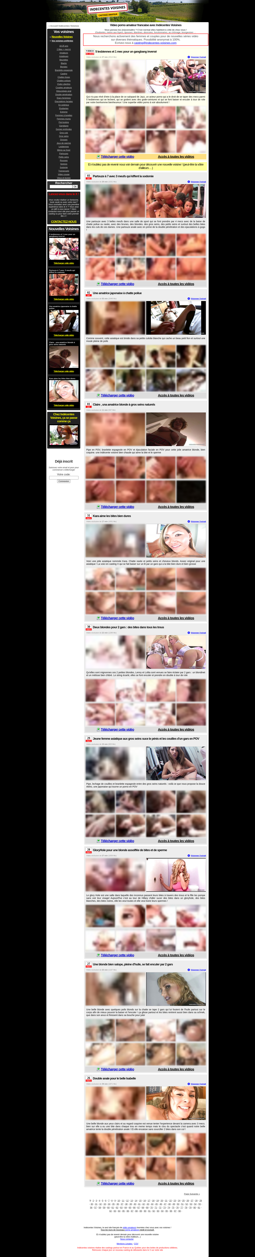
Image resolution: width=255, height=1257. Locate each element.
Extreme (64, 112)
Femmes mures (64, 119)
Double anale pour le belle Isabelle (114, 1078)
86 (128, 1211)
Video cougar (64, 174)
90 (145, 1211)
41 (139, 1204)
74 (169, 1207)
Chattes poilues (64, 81)
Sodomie (64, 167)
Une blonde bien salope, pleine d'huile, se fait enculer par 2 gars (133, 964)
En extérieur (63, 105)
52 (186, 1204)
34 (109, 1204)
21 (166, 1200)
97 (175, 1211)
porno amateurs (132, 1230)
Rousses (64, 160)
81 (199, 1207)
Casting (63, 74)
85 (123, 1211)
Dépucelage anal (63, 91)
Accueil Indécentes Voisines (64, 26)
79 (190, 1207)
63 (121, 1207)
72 (160, 1207)
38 (126, 1204)
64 (126, 1207)
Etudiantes (64, 108)
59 (104, 1207)
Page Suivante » (192, 1194)
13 (131, 1200)
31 (96, 1204)
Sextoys (63, 164)
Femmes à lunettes (63, 115)
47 (165, 1204)
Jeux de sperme (64, 143)
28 (196, 1200)
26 (188, 1200)
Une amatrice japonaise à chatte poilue (117, 293)
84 (119, 1211)
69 (147, 1207)
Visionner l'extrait (198, 57)
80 (194, 1207)
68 (143, 1207)
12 (127, 1200)
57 (95, 1207)
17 (149, 1200)
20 (162, 1200)
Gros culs (64, 133)
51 (182, 1204)
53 (191, 1204)
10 (119, 1200)
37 (122, 1204)
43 (148, 1204)
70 (151, 1207)
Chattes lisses (64, 77)
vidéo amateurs (129, 1227)
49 (174, 1204)
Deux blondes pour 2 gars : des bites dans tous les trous (128, 627)
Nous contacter (127, 1239)
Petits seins (64, 157)
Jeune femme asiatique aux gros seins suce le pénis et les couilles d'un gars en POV (146, 738)
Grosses (64, 140)
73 (164, 1207)
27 (192, 1200)
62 (117, 1207)
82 (110, 1211)
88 (136, 1211)
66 (134, 1207)
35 (113, 1204)
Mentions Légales (125, 1244)
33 (104, 1204)
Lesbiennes (64, 146)
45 (156, 1204)
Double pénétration (63, 94)
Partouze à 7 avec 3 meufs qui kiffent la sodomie (123, 176)
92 (154, 1211)
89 (141, 1211)
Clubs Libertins (63, 84)
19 (157, 1200)
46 (161, 1204)
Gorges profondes (64, 129)
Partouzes (63, 153)
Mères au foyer (63, 150)
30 (92, 1204)
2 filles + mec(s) (64, 49)
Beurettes (63, 60)
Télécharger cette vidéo (117, 156)
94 (162, 1211)
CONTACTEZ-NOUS (63, 221)
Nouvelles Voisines (62, 36)
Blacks (64, 63)
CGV (136, 1244)
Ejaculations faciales (64, 101)
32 (100, 1204)
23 (175, 1200)
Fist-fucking (64, 122)
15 (140, 1200)
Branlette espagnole (64, 70)
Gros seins (63, 136)
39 (130, 1204)
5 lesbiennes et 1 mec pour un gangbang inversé (126, 51)
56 (91, 1207)
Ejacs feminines (64, 98)
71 (156, 1207)
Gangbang (63, 126)
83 (115, 1211)
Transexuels (63, 171)
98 (179, 1211)
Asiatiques (63, 56)
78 (186, 1207)
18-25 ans (63, 46)
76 (177, 1207)
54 (195, 1204)
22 (170, 1200)
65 (130, 1207)
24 (179, 1200)
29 (201, 1200)
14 (136, 1200)
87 (132, 1211)
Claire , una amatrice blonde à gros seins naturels (124, 404)
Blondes (63, 67)
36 (118, 1204)
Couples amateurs (64, 87)
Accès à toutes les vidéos (176, 156)
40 (135, 1204)
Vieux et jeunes (64, 178)
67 (138, 1207)
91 (149, 1211)
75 (173, 1207)
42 (143, 1204)
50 (178, 1204)
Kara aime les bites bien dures (112, 516)
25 (183, 1200)
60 (108, 1207)
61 (113, 1207)
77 (181, 1207)
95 (166, 1211)
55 (199, 1204)
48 (169, 1204)
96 (171, 1211)
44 (152, 1204)
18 (153, 1200)
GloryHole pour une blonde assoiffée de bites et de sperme (130, 850)
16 (144, 1200)
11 (123, 1200)
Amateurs (63, 53)
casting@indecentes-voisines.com (155, 42)
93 (158, 1211)
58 (100, 1207)
